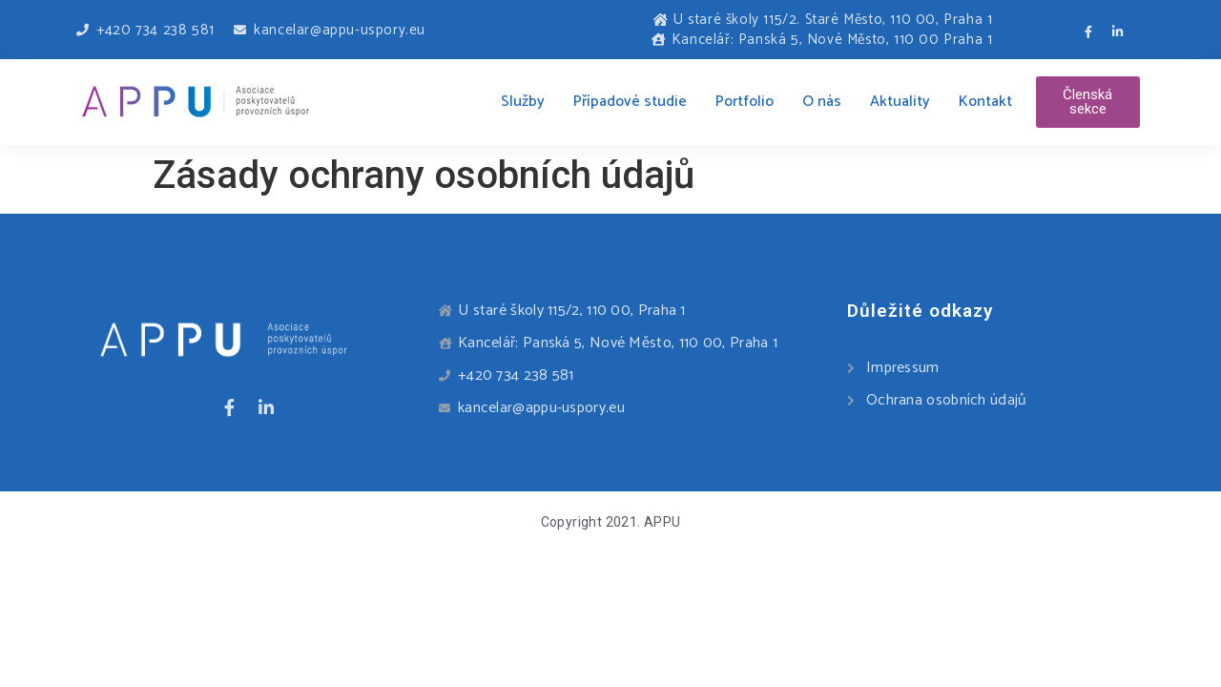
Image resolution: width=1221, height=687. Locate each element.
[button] (1088, 102)
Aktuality (900, 101)
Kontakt (985, 101)
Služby (523, 101)
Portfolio (744, 101)
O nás (821, 101)
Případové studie (630, 101)
